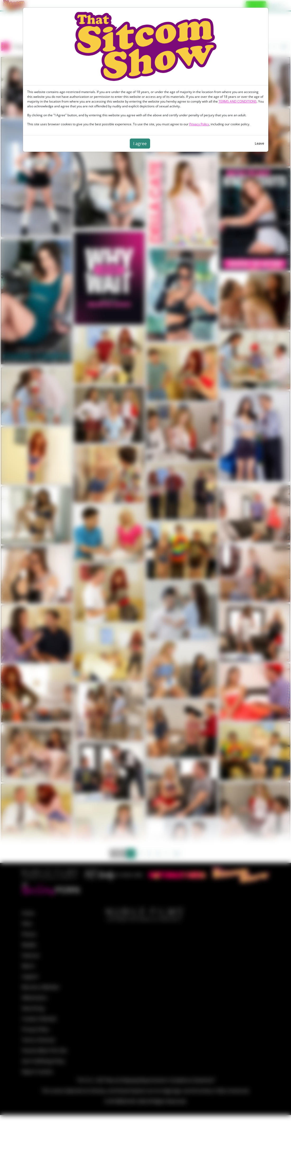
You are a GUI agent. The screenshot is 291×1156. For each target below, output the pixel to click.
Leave (259, 143)
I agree (140, 143)
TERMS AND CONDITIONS (238, 101)
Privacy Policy (199, 124)
